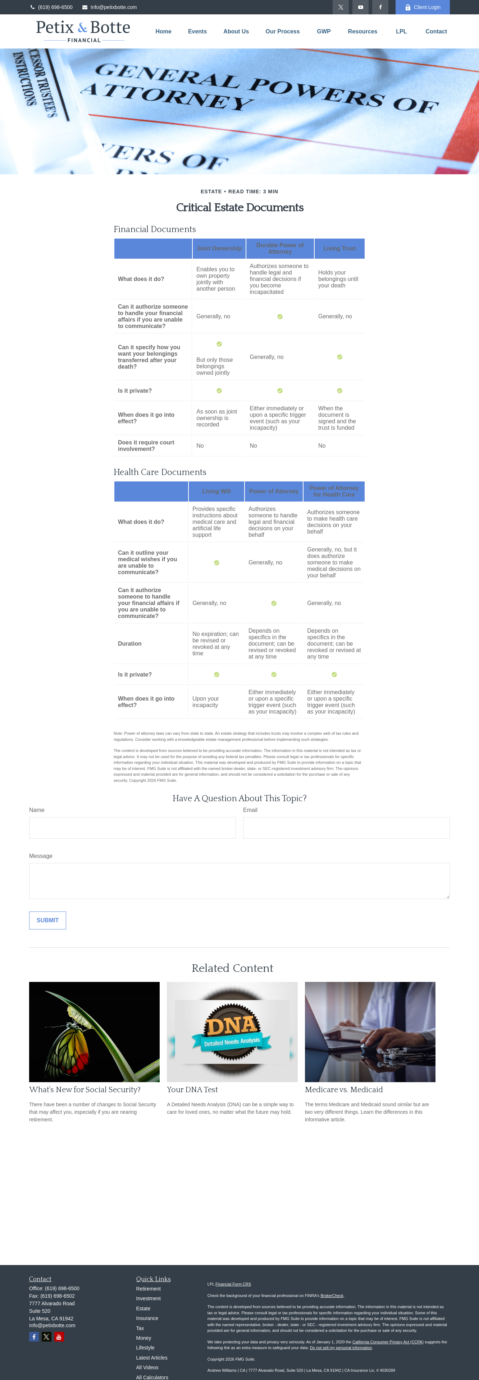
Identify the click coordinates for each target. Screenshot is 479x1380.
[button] (163, 31)
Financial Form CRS (233, 1284)
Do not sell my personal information (341, 1348)
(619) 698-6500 (51, 7)
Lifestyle (145, 1348)
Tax (140, 1328)
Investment (148, 1298)
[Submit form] (47, 920)
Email (250, 810)
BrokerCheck (331, 1295)
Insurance (147, 1318)
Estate (143, 1308)
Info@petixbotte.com (109, 7)
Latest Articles (152, 1358)
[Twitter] (341, 7)
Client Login (423, 7)
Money (143, 1338)
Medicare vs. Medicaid (344, 1089)
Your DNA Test (192, 1089)
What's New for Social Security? (85, 1089)
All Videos (147, 1367)
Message (41, 856)
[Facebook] (380, 7)
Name (37, 810)
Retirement (148, 1289)
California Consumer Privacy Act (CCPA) (388, 1342)
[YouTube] (360, 7)
